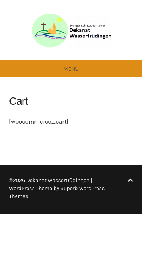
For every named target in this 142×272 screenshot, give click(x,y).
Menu (71, 68)
